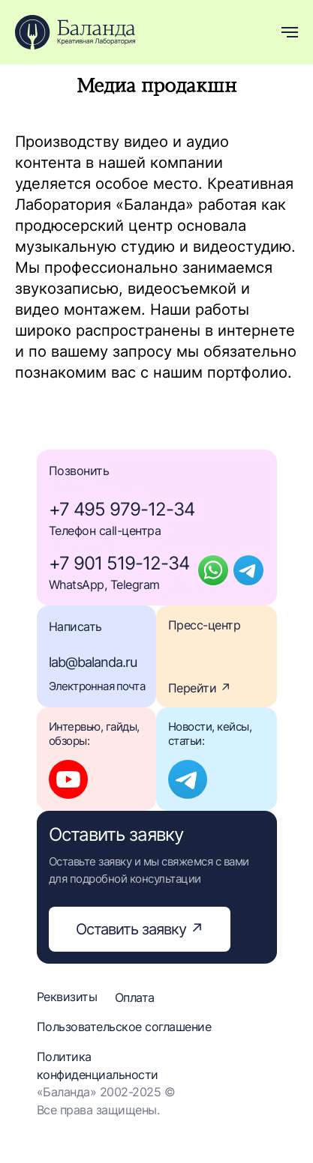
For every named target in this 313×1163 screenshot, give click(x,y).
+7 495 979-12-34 (121, 509)
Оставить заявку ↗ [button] (139, 929)
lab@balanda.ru (93, 662)
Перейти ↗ (199, 687)
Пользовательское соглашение (124, 1026)
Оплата (135, 997)
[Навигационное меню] (289, 32)
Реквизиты (67, 996)
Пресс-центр (204, 624)
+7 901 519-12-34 (119, 563)
